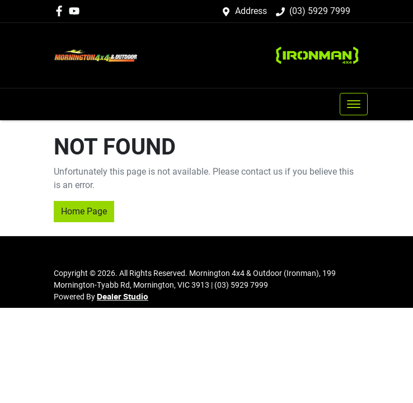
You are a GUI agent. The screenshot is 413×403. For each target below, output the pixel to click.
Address (251, 11)
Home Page (84, 211)
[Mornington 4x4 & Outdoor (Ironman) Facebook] (61, 11)
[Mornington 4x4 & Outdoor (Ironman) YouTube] (76, 11)
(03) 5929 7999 (319, 11)
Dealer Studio (122, 297)
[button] (354, 104)
